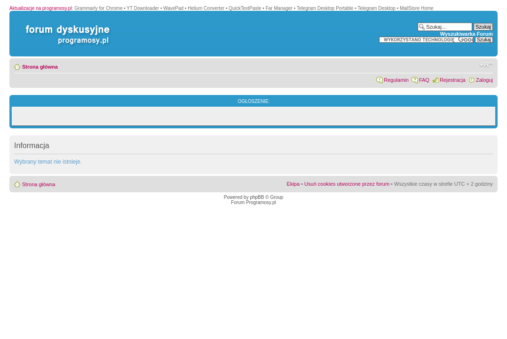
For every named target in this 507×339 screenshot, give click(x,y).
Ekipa (293, 184)
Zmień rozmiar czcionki (486, 65)
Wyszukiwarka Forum (466, 34)
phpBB (257, 197)
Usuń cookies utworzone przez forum (346, 184)
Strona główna (40, 67)
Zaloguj (484, 80)
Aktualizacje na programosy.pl (40, 8)
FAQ (424, 80)
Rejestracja (453, 80)
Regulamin (396, 80)
